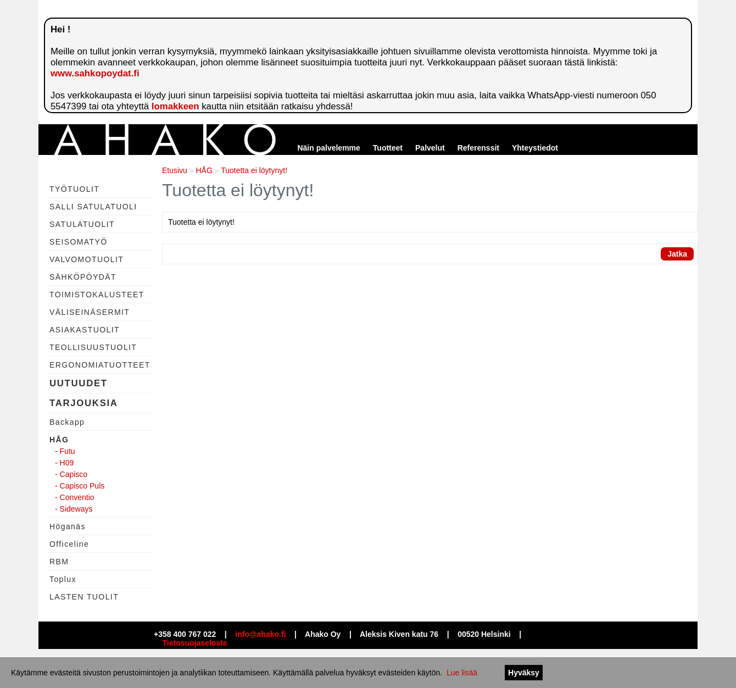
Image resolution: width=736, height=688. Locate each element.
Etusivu (174, 170)
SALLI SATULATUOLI (93, 206)
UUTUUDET (78, 383)
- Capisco (71, 474)
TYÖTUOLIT (74, 189)
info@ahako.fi (260, 634)
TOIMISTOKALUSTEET (96, 294)
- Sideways (73, 508)
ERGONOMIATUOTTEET (99, 364)
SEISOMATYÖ (78, 241)
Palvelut (430, 147)
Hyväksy (523, 672)
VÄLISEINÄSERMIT (89, 312)
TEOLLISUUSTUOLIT (93, 347)
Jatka (677, 253)
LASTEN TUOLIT (84, 596)
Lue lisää (462, 672)
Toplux (62, 579)
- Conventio (74, 497)
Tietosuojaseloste (195, 643)
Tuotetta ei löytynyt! (254, 170)
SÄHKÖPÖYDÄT (82, 277)
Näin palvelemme (328, 147)
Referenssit (478, 147)
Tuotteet (388, 147)
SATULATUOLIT (82, 224)
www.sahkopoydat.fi (95, 73)
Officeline (69, 544)
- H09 (64, 462)
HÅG (59, 439)
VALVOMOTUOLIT (86, 259)
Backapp (67, 422)
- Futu (65, 451)
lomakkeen (175, 106)
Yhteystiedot (535, 147)
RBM (59, 561)
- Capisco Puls (79, 485)
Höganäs (67, 526)
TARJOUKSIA (83, 403)
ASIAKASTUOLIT (84, 329)
